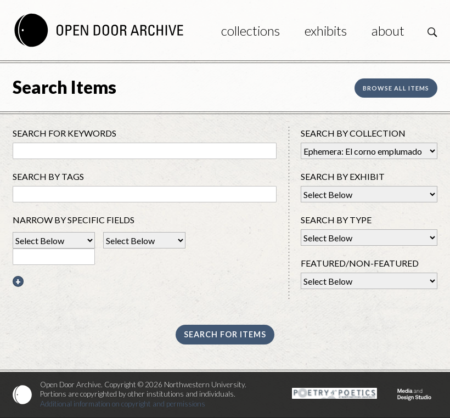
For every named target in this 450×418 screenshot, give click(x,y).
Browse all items (396, 88)
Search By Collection (353, 133)
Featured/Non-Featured (360, 263)
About (388, 30)
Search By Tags (48, 176)
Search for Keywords (64, 133)
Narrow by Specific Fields (73, 219)
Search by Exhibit (343, 176)
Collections (250, 30)
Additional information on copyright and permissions (122, 403)
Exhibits (326, 30)
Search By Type (336, 219)
